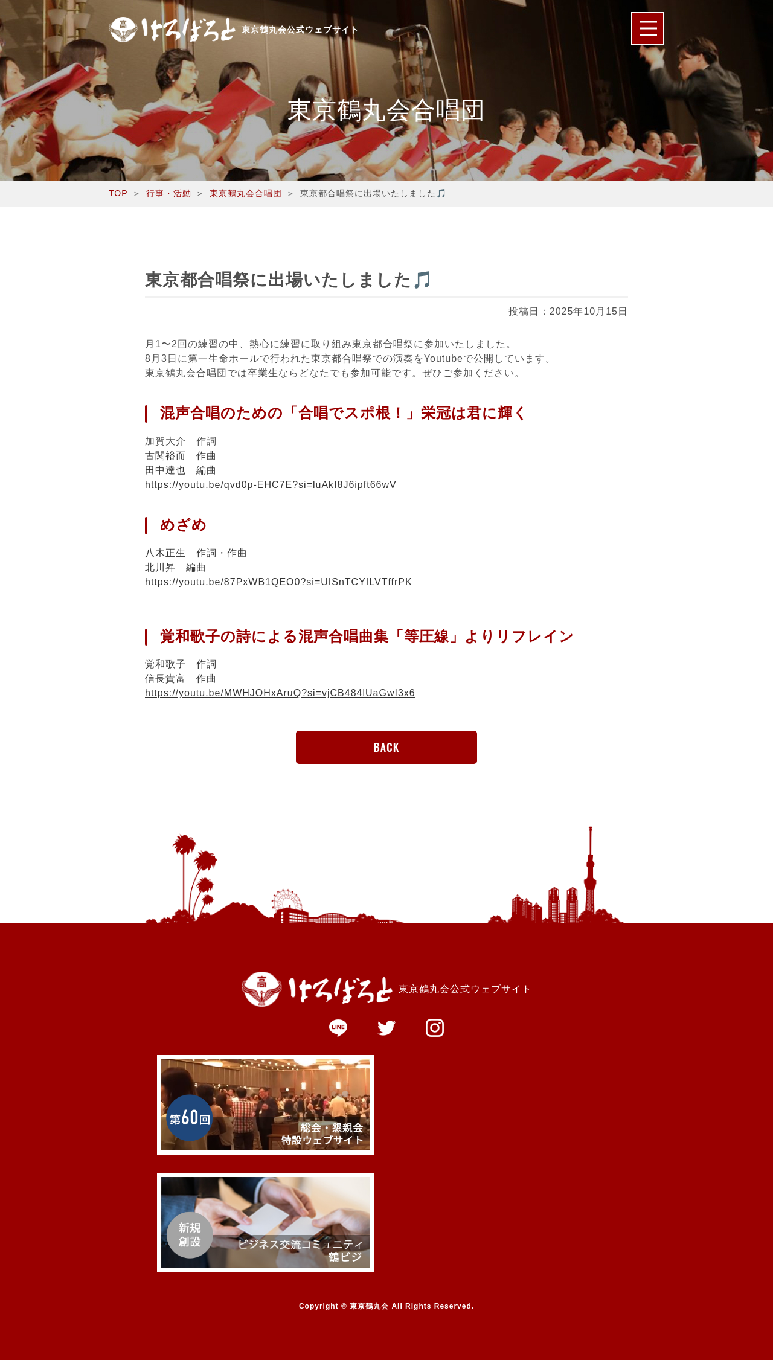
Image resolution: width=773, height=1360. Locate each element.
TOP (118, 193)
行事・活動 (168, 193)
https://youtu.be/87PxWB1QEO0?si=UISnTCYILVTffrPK (278, 582)
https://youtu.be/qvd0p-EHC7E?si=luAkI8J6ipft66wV (271, 485)
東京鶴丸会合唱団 (246, 193)
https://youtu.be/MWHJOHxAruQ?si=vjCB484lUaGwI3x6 (280, 693)
